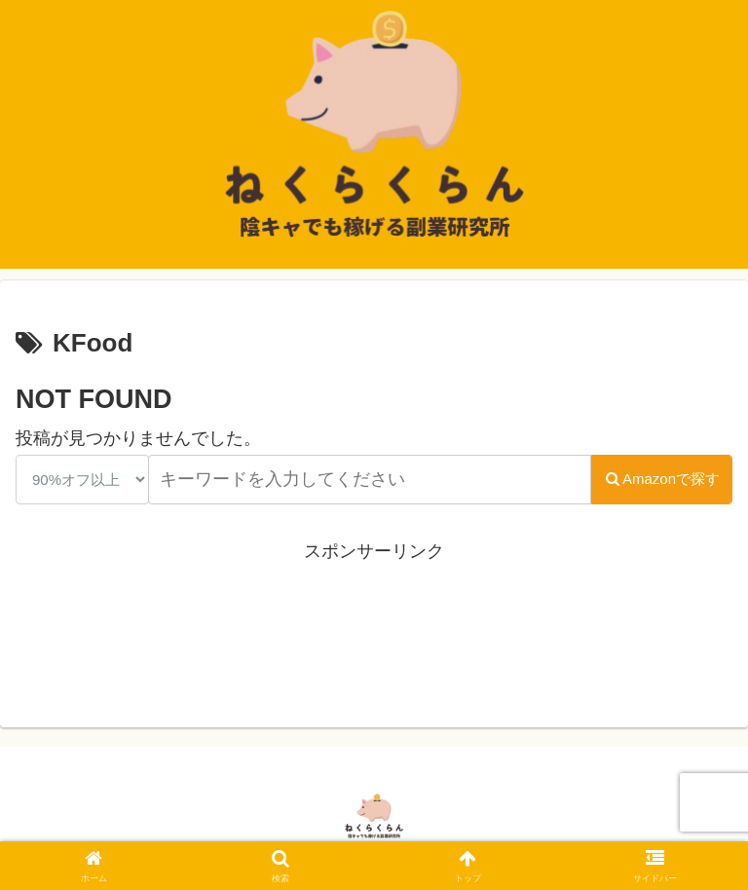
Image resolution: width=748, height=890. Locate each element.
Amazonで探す (662, 478)
